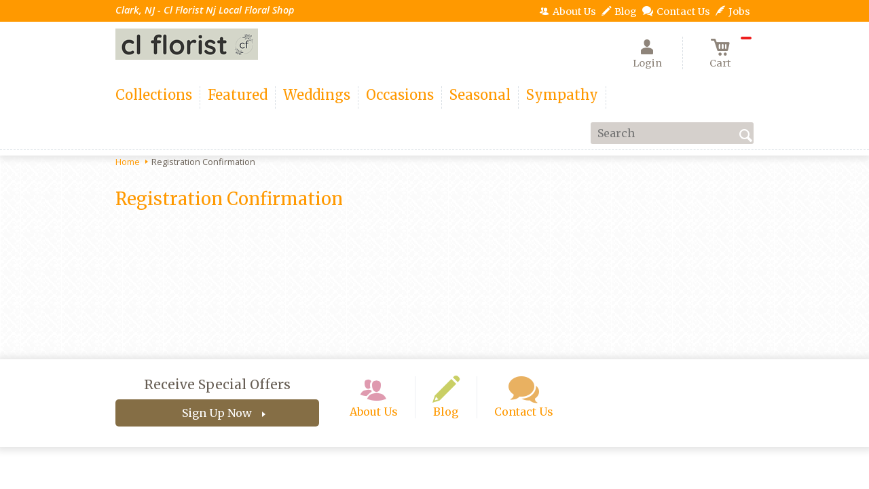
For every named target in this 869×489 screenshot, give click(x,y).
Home (127, 162)
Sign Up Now (217, 413)
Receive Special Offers (217, 384)
